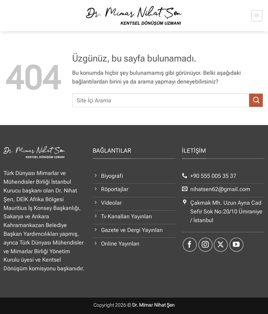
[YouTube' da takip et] (236, 245)
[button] (256, 15)
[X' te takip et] (221, 245)
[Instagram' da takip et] (205, 245)
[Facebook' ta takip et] (190, 245)
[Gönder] (256, 100)
